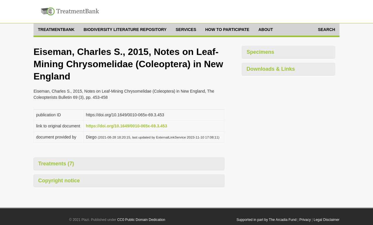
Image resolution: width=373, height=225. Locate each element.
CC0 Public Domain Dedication (141, 220)
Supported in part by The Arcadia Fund (266, 220)
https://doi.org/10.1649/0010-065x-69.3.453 (126, 126)
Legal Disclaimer (326, 220)
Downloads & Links (271, 69)
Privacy (305, 220)
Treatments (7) (56, 164)
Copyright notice (59, 181)
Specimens (260, 52)
